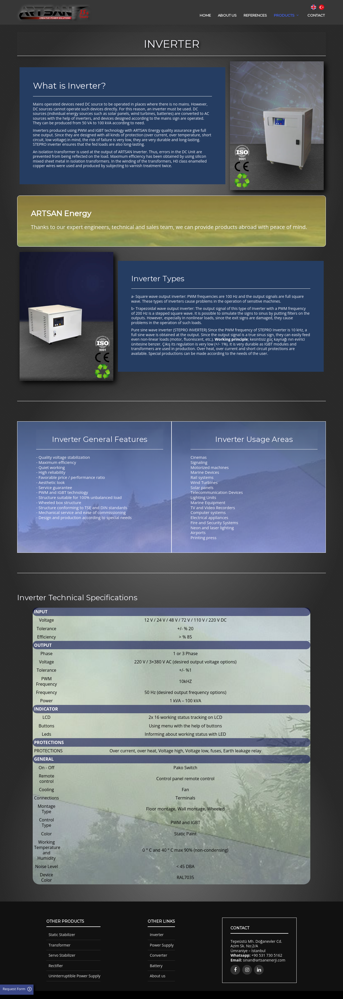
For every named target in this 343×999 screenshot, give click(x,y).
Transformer (59, 945)
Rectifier (56, 965)
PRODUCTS (284, 15)
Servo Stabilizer (62, 955)
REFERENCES (255, 15)
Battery (156, 965)
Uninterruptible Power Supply (74, 975)
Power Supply (162, 945)
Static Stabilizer (62, 934)
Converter (158, 955)
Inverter (157, 934)
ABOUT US (227, 15)
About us (157, 975)
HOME (205, 15)
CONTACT (316, 15)
